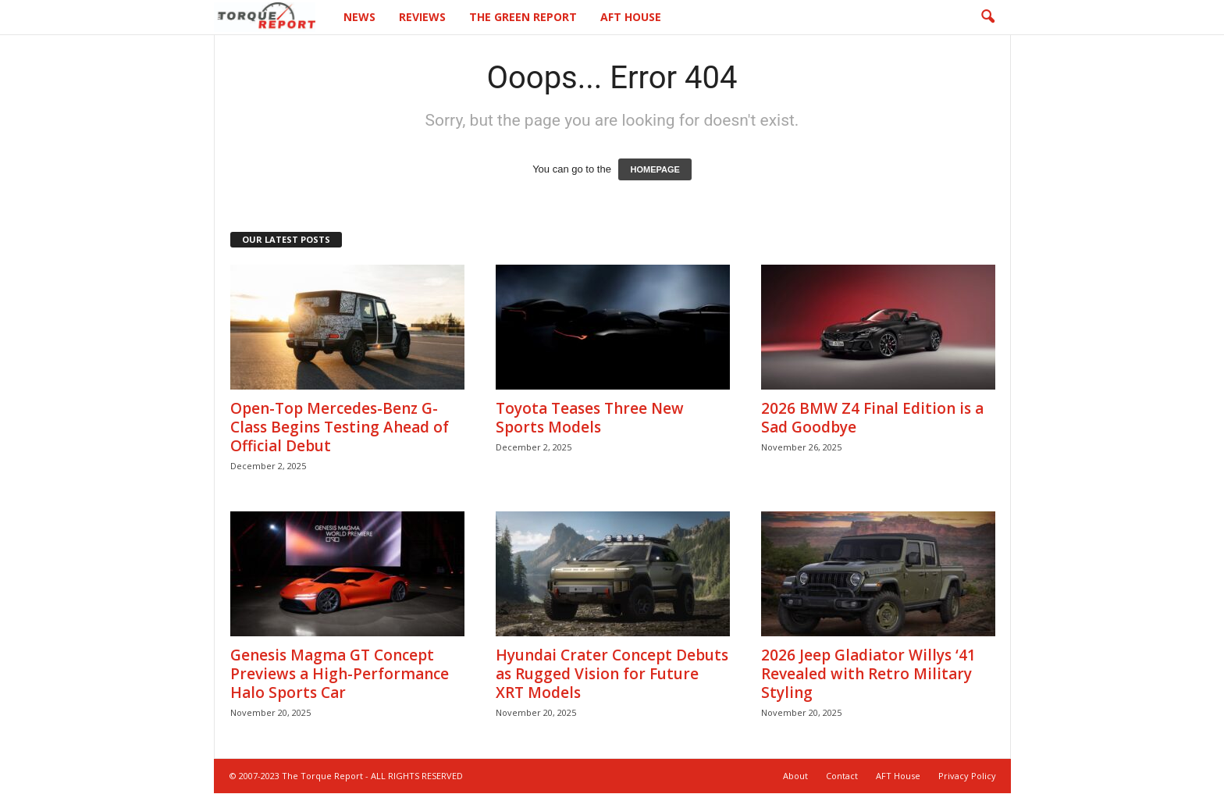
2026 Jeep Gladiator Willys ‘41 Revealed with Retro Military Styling (868, 674)
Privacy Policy (967, 776)
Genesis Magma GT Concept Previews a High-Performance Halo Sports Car (339, 674)
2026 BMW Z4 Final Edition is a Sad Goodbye (872, 418)
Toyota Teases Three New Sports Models (590, 418)
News (359, 16)
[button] (987, 17)
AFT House (630, 16)
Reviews (422, 16)
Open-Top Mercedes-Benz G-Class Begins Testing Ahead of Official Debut (339, 428)
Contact (842, 776)
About (795, 776)
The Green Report (523, 16)
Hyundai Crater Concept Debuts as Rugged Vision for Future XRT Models (612, 674)
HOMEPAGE (654, 170)
